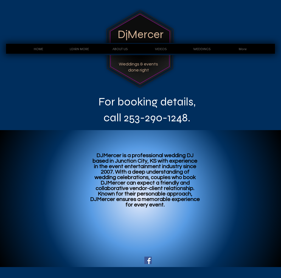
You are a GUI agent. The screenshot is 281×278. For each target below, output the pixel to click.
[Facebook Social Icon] (148, 260)
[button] (79, 49)
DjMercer (141, 34)
